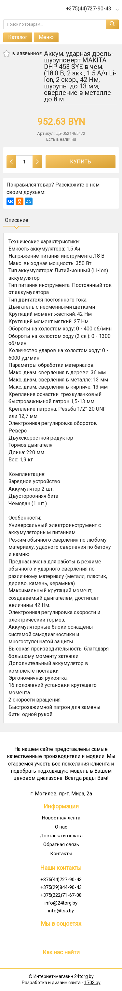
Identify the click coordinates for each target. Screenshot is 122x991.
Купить (80, 162)
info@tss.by (61, 911)
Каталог (17, 37)
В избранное (22, 53)
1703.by (92, 982)
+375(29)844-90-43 (61, 887)
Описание (16, 220)
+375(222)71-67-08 (61, 895)
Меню (46, 37)
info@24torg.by (61, 903)
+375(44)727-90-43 (61, 879)
